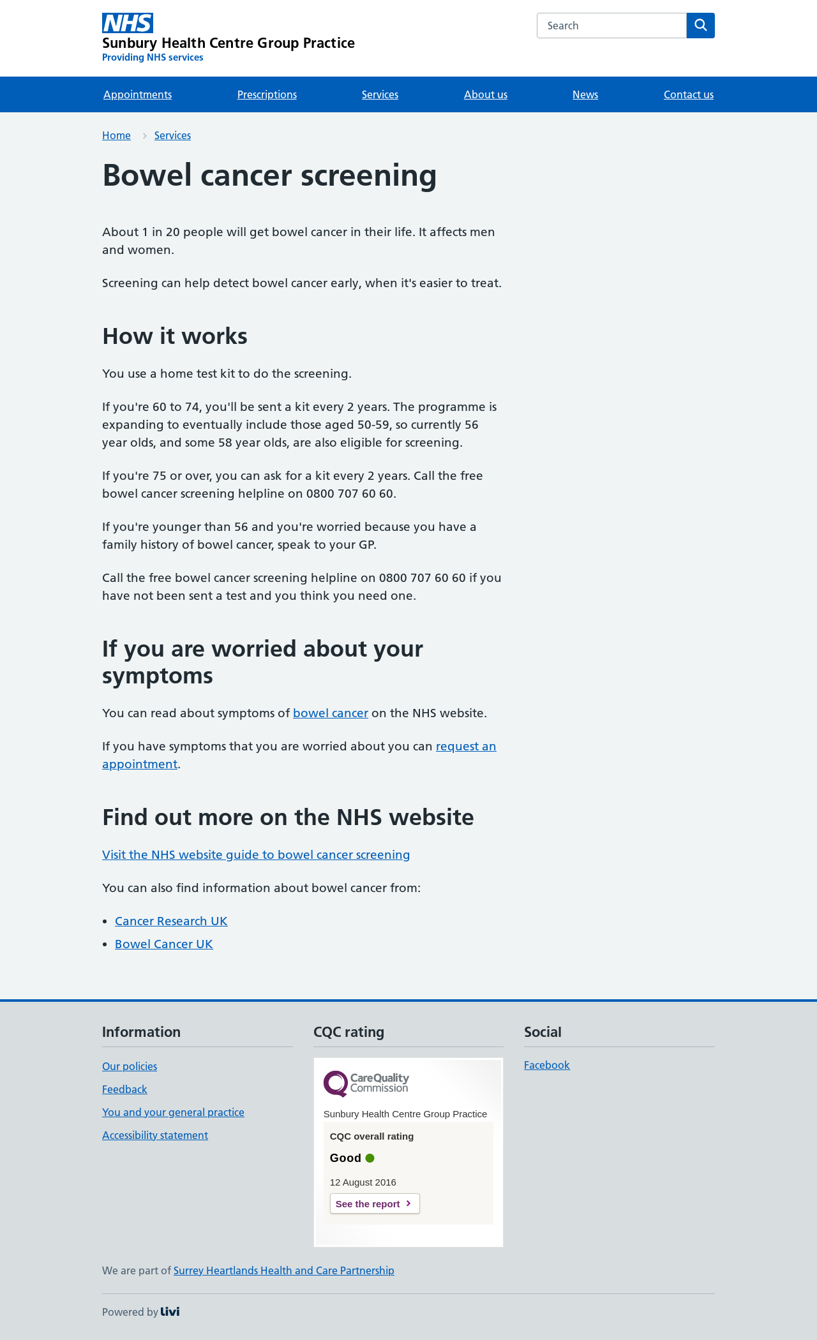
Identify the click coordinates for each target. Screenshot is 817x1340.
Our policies (129, 1066)
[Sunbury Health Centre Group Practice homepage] (228, 38)
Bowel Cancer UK (164, 944)
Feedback (124, 1089)
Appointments (137, 94)
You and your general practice (173, 1112)
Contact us (689, 94)
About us (485, 94)
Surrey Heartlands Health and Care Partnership (284, 1270)
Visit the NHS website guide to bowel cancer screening (256, 854)
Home (116, 135)
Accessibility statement (155, 1135)
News (585, 94)
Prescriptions (267, 94)
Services (380, 94)
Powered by (140, 1312)
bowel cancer (330, 713)
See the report (368, 1203)
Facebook (547, 1065)
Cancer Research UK (171, 921)
